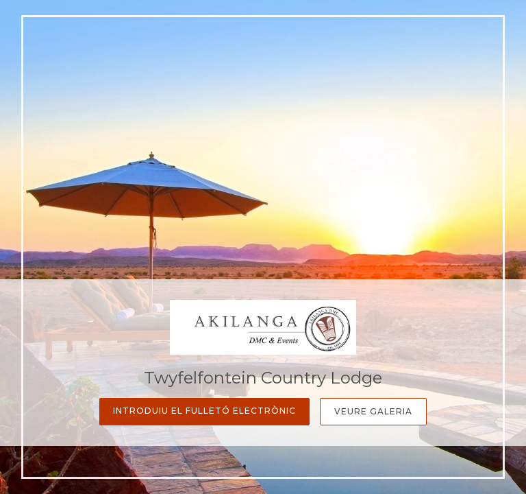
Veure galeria (373, 411)
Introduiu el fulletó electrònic (204, 410)
